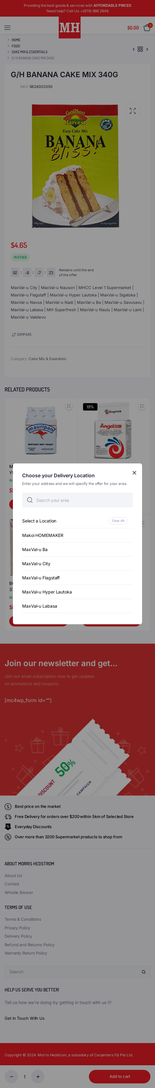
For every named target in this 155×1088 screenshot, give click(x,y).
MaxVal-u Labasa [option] (39, 606)
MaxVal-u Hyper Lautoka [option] (47, 592)
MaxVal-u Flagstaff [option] (41, 578)
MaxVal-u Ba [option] (35, 549)
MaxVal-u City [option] (36, 563)
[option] (77, 521)
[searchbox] (77, 500)
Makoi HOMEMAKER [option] (42, 535)
